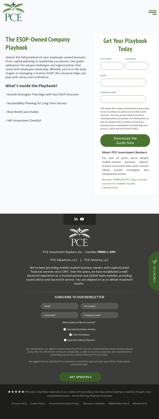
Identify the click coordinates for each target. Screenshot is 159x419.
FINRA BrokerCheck (119, 403)
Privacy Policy (100, 354)
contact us (154, 271)
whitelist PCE (56, 361)
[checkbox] (79, 333)
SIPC (113, 252)
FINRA (102, 252)
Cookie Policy (37, 403)
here (85, 364)
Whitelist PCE (140, 403)
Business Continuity (94, 403)
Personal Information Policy (64, 403)
